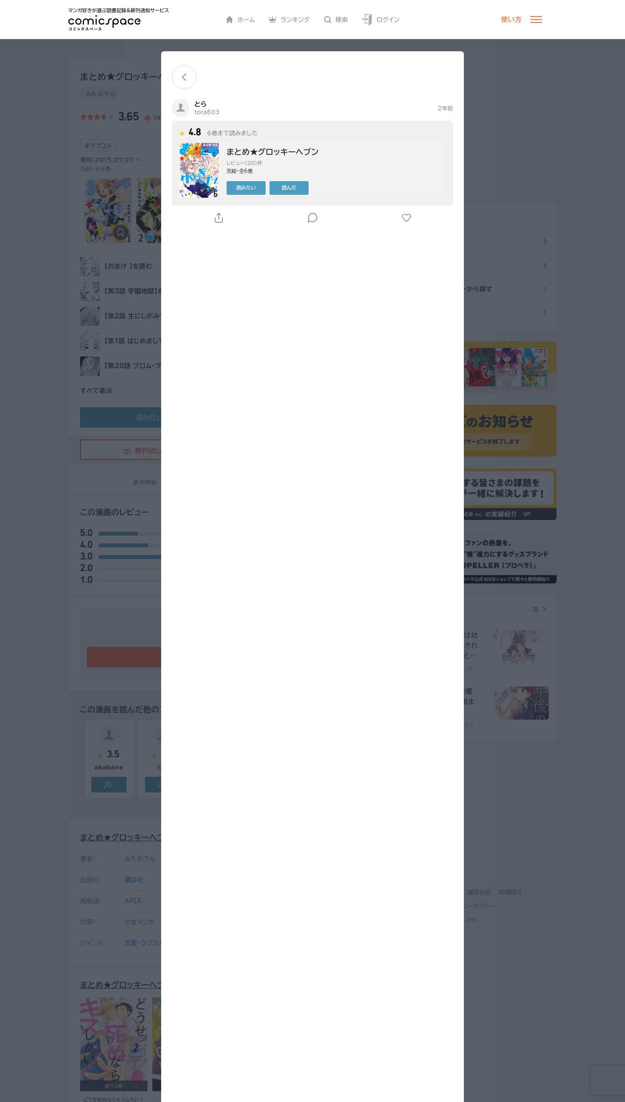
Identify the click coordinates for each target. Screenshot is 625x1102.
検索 (336, 19)
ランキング (289, 19)
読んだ (289, 187)
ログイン (380, 19)
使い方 (511, 19)
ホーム (240, 19)
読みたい (246, 187)
